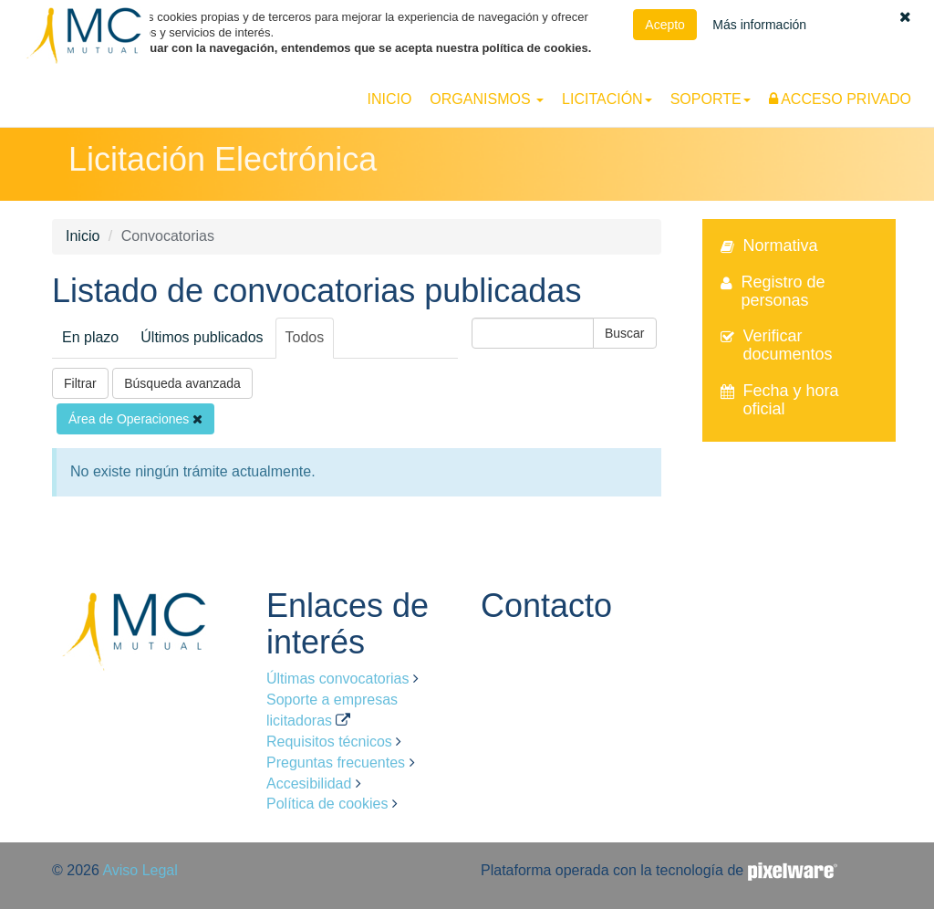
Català (917, 72)
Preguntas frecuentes (335, 762)
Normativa (780, 245)
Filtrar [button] (80, 383)
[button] (905, 17)
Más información (759, 24)
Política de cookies (327, 803)
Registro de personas (783, 291)
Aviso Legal (139, 870)
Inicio (389, 99)
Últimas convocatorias (338, 678)
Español (817, 72)
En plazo (90, 337)
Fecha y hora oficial (791, 399)
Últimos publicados (201, 337)
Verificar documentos (788, 345)
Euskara (869, 72)
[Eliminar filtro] (197, 419)
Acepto (665, 24)
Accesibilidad (308, 783)
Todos (305, 337)
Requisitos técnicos (329, 741)
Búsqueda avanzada (182, 383)
